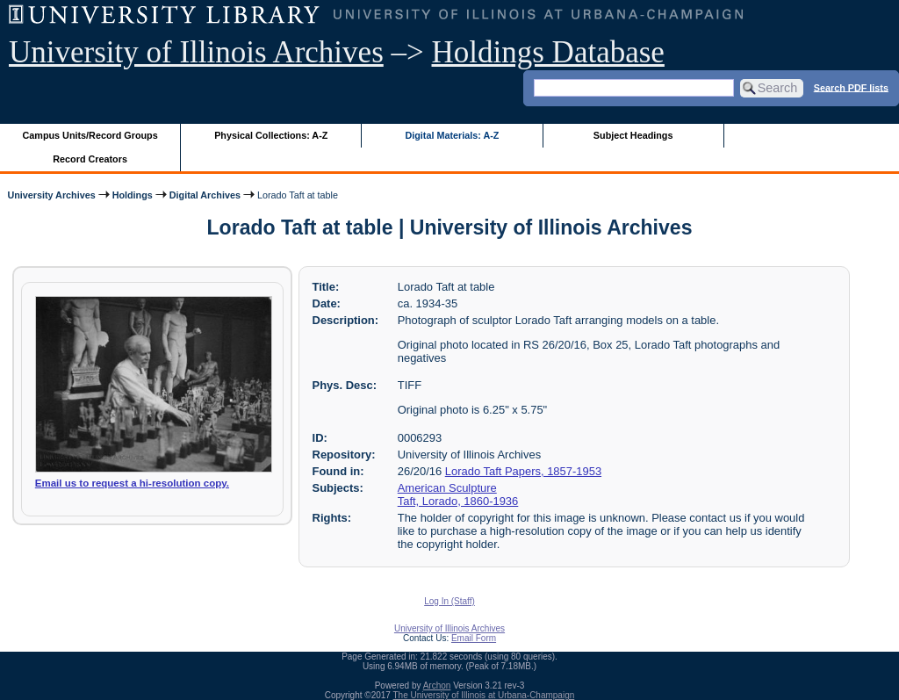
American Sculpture (447, 487)
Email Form (473, 638)
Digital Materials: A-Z (452, 135)
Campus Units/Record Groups (90, 135)
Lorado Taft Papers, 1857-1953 (523, 471)
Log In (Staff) (449, 601)
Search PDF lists (851, 87)
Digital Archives (205, 195)
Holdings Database (548, 52)
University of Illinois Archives (196, 52)
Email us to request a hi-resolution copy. (132, 483)
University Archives (51, 195)
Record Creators (90, 159)
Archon (437, 685)
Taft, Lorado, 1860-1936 (458, 501)
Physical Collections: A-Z (270, 135)
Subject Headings (633, 135)
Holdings (132, 195)
